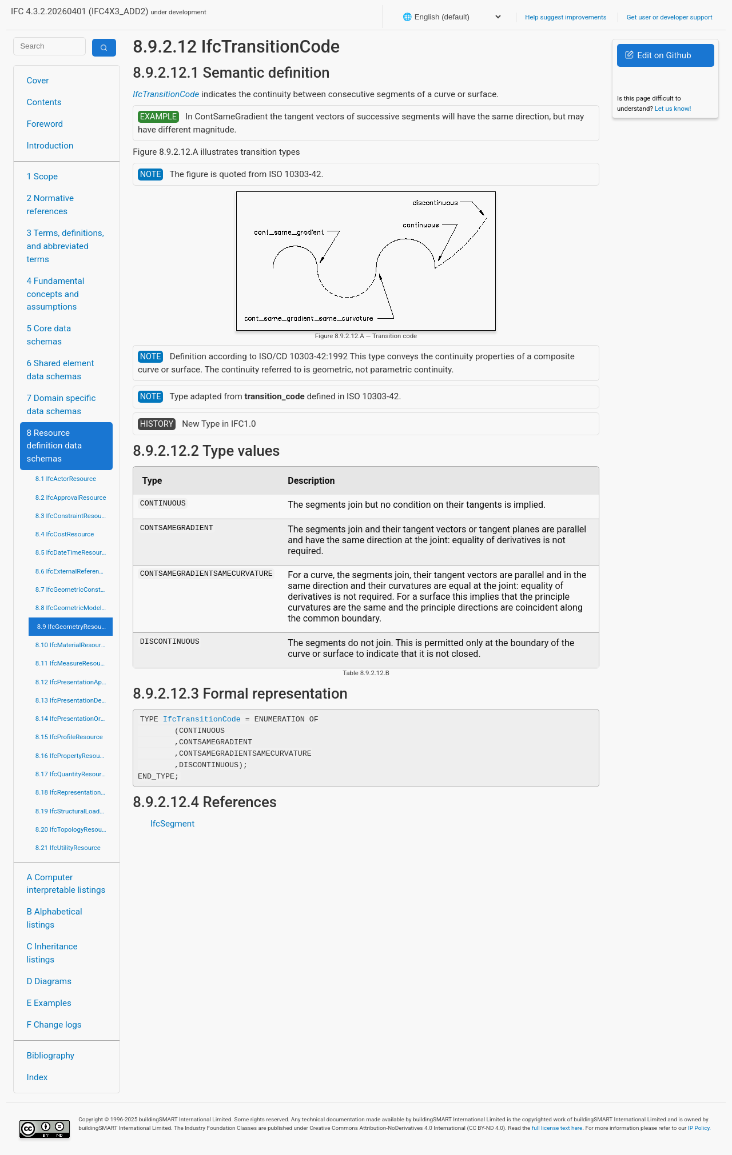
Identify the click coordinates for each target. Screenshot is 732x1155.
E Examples (49, 1003)
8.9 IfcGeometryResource (73, 627)
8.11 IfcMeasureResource (72, 663)
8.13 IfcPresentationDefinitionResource (74, 700)
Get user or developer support (670, 17)
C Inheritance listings (52, 953)
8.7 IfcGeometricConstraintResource (74, 589)
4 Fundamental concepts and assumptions (56, 294)
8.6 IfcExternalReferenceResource (74, 571)
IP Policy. (699, 1128)
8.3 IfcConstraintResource (72, 516)
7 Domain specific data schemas (61, 404)
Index (37, 1077)
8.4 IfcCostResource (64, 534)
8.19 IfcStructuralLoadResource (74, 811)
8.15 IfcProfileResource (69, 737)
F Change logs (54, 1025)
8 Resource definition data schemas (54, 446)
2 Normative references (50, 204)
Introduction (50, 146)
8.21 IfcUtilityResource (68, 848)
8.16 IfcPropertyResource (72, 756)
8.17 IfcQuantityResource (72, 774)
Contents (44, 102)
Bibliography (50, 1055)
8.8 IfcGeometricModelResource (74, 608)
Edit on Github (658, 55)
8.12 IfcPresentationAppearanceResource (74, 682)
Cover (38, 80)
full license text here (557, 1128)
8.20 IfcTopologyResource (73, 829)
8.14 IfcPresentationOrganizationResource (74, 719)
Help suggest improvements (565, 17)
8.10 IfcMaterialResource (71, 645)
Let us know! (673, 109)
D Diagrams (49, 981)
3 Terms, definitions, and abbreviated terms (65, 246)
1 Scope (42, 176)
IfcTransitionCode (166, 94)
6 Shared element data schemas (60, 370)
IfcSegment (172, 824)
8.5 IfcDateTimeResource (72, 552)
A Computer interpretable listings (66, 884)
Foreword (45, 124)
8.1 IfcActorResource (65, 479)
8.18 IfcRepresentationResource (74, 792)
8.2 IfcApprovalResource (70, 498)
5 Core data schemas (49, 335)
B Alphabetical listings (54, 918)
